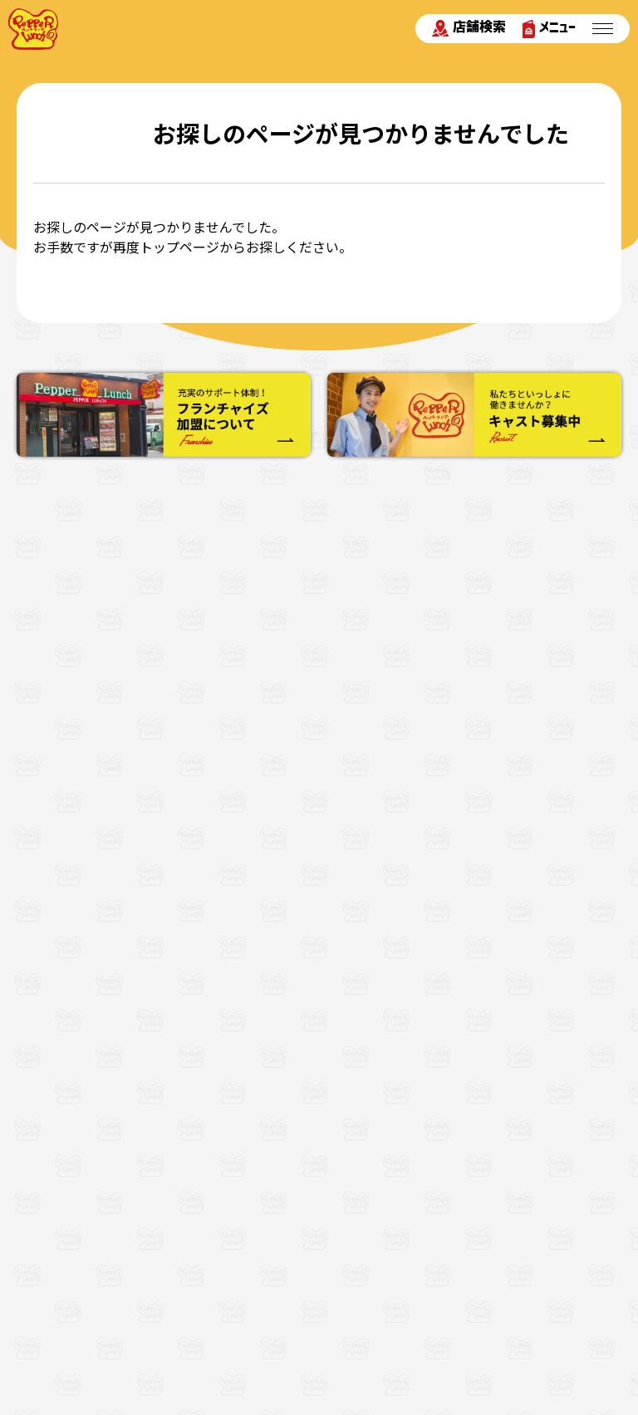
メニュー (549, 28)
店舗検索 (469, 28)
